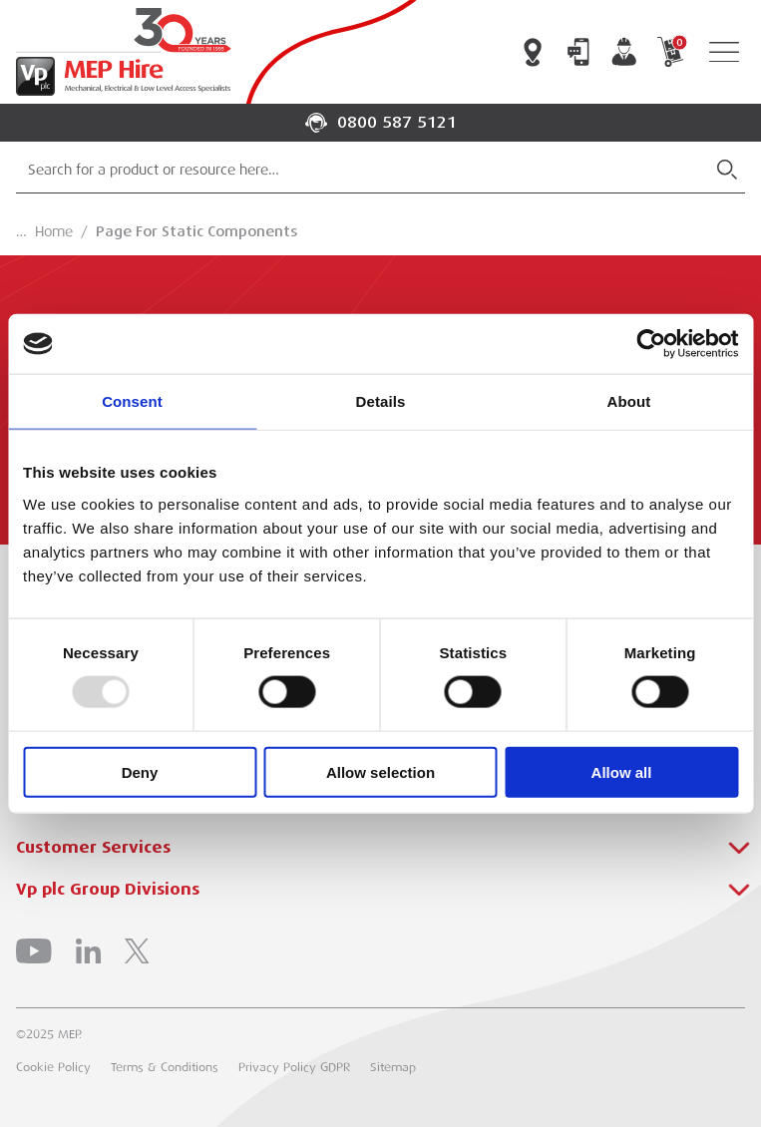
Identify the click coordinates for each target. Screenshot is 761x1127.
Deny (140, 771)
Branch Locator (533, 52)
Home (54, 231)
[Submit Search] (727, 170)
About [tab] (629, 401)
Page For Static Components (196, 231)
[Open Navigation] (724, 52)
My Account (624, 52)
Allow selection (380, 771)
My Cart (670, 52)
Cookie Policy (53, 1067)
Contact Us (578, 52)
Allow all (621, 771)
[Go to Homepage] (119, 52)
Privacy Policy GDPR (294, 1067)
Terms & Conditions (164, 1067)
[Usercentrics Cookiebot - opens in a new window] (651, 344)
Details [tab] (381, 401)
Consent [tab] (132, 401)
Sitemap (393, 1067)
